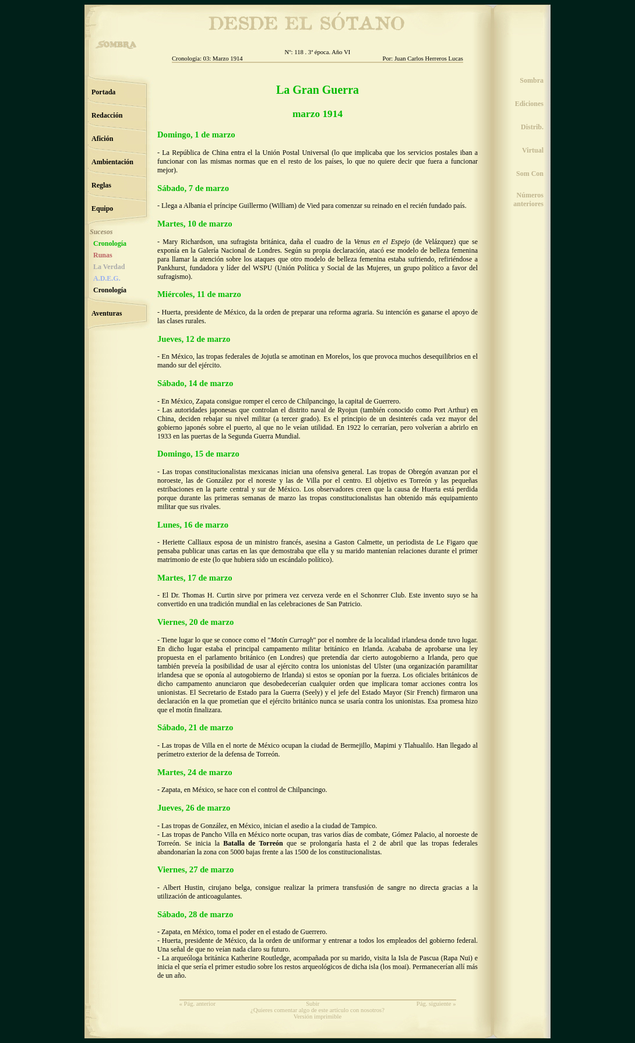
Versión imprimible (318, 1016)
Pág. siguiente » (436, 1003)
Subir (312, 1003)
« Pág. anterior (197, 1003)
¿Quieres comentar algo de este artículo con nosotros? (317, 1010)
